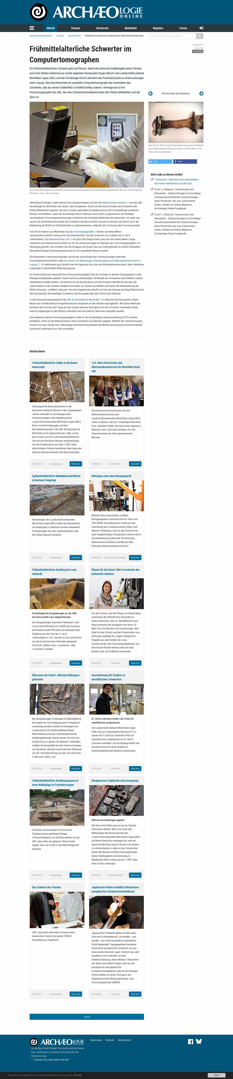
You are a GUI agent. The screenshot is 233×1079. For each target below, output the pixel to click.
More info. (77, 1075)
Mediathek (131, 28)
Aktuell (51, 28)
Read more (75, 464)
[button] (160, 161)
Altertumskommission (114, 202)
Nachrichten (74, 36)
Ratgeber (158, 28)
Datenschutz (124, 1040)
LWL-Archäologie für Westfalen (83, 299)
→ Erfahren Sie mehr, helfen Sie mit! (50, 1059)
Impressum (96, 1040)
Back (87, 1016)
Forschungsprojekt (84, 231)
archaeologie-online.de (41, 36)
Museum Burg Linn (60, 239)
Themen (75, 28)
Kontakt (110, 1040)
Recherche (102, 28)
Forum (183, 28)
